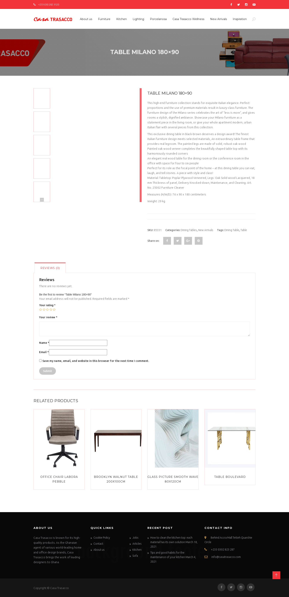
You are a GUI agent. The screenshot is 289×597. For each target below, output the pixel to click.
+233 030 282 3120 (46, 4)
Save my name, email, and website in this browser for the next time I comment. (95, 360)
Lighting (138, 19)
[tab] (50, 268)
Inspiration (240, 19)
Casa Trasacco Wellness (188, 19)
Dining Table (231, 230)
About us (86, 19)
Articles (137, 543)
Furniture (104, 19)
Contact (98, 543)
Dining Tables (189, 230)
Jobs (135, 537)
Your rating (47, 305)
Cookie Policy (101, 537)
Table (244, 230)
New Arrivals (218, 19)
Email (44, 352)
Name (44, 342)
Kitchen (121, 19)
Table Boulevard (230, 477)
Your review (48, 317)
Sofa (135, 555)
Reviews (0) (50, 268)
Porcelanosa (158, 19)
